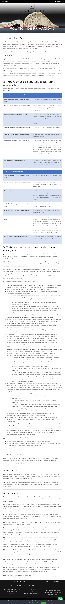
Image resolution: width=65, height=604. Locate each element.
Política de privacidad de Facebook (16, 464)
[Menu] (6, 1)
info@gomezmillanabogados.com (32, 593)
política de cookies (40, 71)
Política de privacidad (55, 592)
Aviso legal (47, 592)
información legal (8, 71)
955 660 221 (60, 1)
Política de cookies (52, 594)
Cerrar (43, 602)
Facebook (9, 55)
